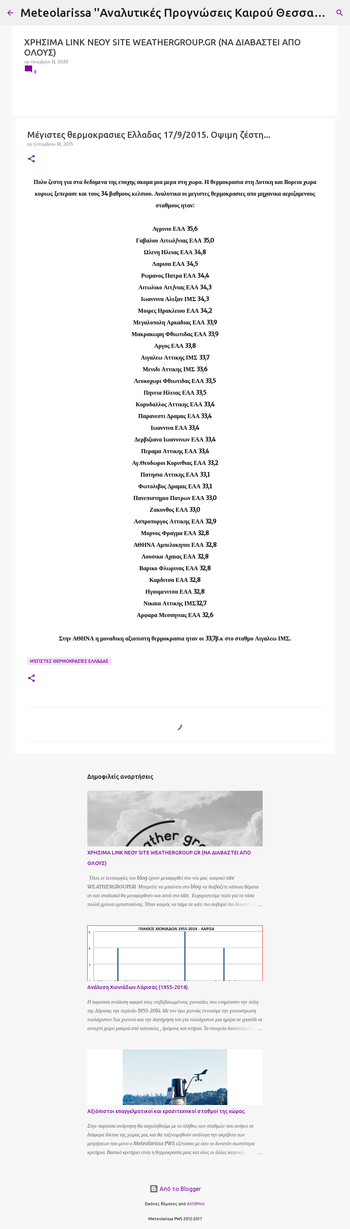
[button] (31, 159)
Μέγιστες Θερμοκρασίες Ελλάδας (69, 661)
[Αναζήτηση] (339, 13)
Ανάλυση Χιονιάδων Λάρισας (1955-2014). (138, 987)
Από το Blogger (175, 1188)
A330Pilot (196, 1204)
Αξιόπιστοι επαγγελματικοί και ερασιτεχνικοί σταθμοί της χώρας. (166, 1111)
